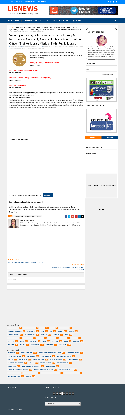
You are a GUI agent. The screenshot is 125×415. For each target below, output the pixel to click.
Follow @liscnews (107, 75)
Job (51, 27)
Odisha (22, 336)
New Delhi (11, 336)
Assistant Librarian (26, 351)
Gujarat (60, 326)
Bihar (52, 323)
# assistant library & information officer (24, 216)
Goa (51, 326)
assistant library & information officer (25, 27)
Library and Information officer (59, 368)
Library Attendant (30, 364)
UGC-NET (37, 21)
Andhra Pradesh (13, 323)
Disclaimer (42, 2)
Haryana (71, 326)
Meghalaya (52, 333)
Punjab (44, 336)
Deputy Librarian (64, 354)
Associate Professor (33, 354)
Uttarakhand (62, 340)
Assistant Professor (14, 354)
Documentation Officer (15, 358)
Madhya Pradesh (13, 333)
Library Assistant (13, 364)
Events (48, 21)
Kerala (67, 330)
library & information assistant (62, 27)
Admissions (27, 21)
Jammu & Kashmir (30, 330)
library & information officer (30, 49)
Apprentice (11, 351)
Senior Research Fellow (15, 375)
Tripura (35, 340)
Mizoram (63, 333)
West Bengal (12, 343)
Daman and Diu (31, 326)
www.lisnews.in (61, 411)
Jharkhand (44, 330)
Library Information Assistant (64, 364)
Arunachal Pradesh (29, 323)
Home (11, 21)
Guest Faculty (42, 358)
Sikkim (66, 336)
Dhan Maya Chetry (20, 411)
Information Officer (58, 358)
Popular (109, 137)
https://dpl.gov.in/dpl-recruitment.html (29, 202)
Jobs (17, 21)
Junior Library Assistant (49, 361)
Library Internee (13, 368)
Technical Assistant (33, 375)
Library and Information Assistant (34, 368)
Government (45, 27)
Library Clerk (25, 29)
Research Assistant (34, 371)
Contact (19, 2)
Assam (42, 323)
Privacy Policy (30, 2)
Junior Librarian (32, 361)
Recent (93, 137)
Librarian (65, 361)
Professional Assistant (15, 371)
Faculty (30, 358)
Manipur (40, 333)
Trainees (47, 375)
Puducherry (33, 336)
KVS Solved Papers (60, 21)
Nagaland (75, 333)
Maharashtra (28, 333)
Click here (48, 195)
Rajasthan (55, 336)
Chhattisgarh (64, 323)
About (11, 2)
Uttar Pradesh (47, 340)
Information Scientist (14, 361)
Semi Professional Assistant (70, 371)
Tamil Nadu (11, 340)
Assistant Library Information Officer (50, 351)
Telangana (24, 340)
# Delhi (39, 216)
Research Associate (51, 371)
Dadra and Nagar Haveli (15, 326)
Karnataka (56, 330)
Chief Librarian (49, 354)
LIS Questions (76, 21)
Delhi (38, 27)
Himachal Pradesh (13, 330)
